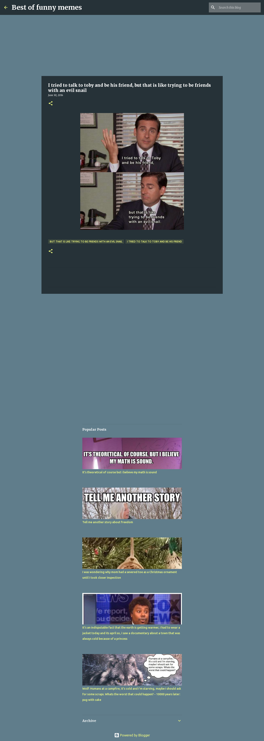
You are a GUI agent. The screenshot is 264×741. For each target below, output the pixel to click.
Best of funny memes (47, 7)
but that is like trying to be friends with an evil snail (86, 241)
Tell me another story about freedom (107, 522)
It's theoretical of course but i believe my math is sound (119, 472)
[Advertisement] (132, 46)
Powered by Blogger (132, 735)
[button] (50, 103)
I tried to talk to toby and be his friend (154, 241)
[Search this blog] (239, 7)
